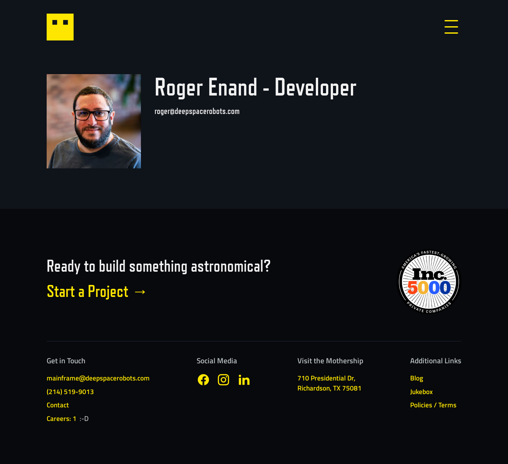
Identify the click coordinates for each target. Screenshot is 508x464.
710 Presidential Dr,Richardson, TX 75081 (329, 383)
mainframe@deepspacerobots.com (98, 378)
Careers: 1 (61, 418)
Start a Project (97, 291)
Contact (58, 405)
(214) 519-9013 (70, 391)
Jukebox (421, 391)
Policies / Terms (433, 405)
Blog (416, 378)
